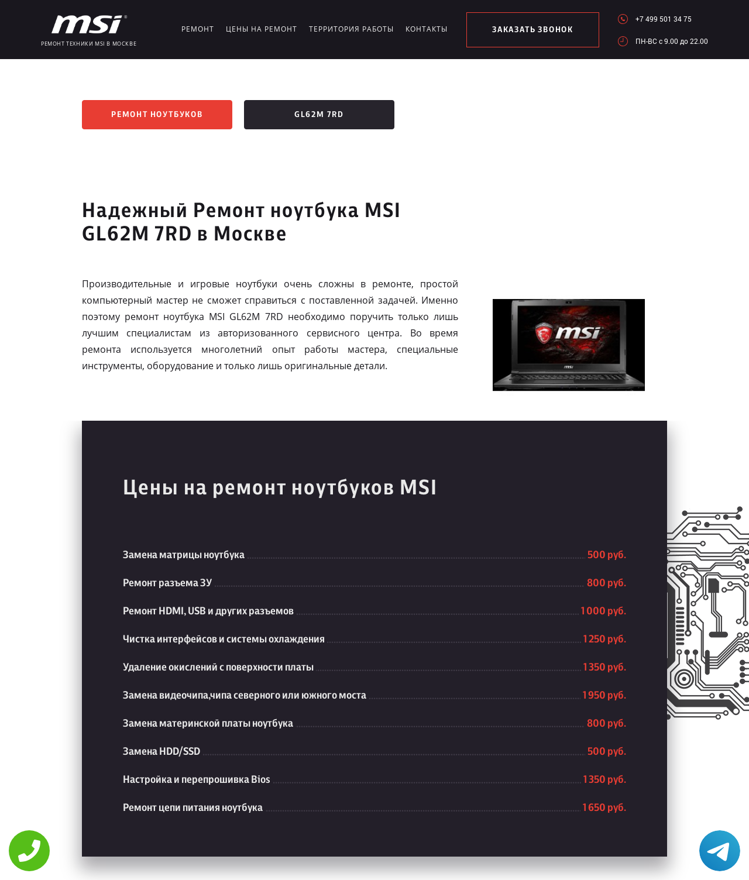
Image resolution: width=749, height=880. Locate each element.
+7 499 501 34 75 (663, 18)
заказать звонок (524, 30)
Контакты (411, 29)
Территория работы (340, 29)
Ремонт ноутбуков (157, 115)
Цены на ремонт (256, 29)
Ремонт (196, 29)
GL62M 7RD (319, 115)
